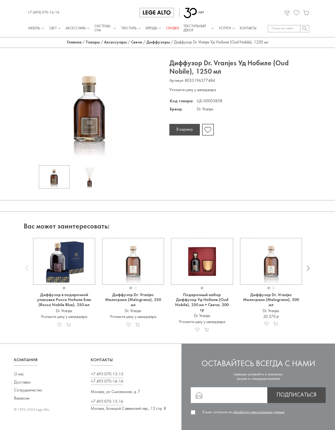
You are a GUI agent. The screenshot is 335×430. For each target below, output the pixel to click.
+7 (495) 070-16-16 (43, 12)
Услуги (227, 28)
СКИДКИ (172, 28)
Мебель (36, 28)
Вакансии (22, 398)
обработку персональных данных (259, 412)
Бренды (154, 28)
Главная (74, 42)
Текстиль (131, 28)
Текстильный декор (198, 28)
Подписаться (296, 395)
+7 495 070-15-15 (107, 374)
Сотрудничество (28, 390)
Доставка (22, 382)
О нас (19, 374)
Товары (93, 42)
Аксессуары (78, 28)
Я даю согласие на (243, 412)
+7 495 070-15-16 (107, 402)
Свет (55, 28)
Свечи (136, 42)
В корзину (184, 130)
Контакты (248, 28)
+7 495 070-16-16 (107, 382)
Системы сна (105, 28)
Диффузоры (158, 42)
